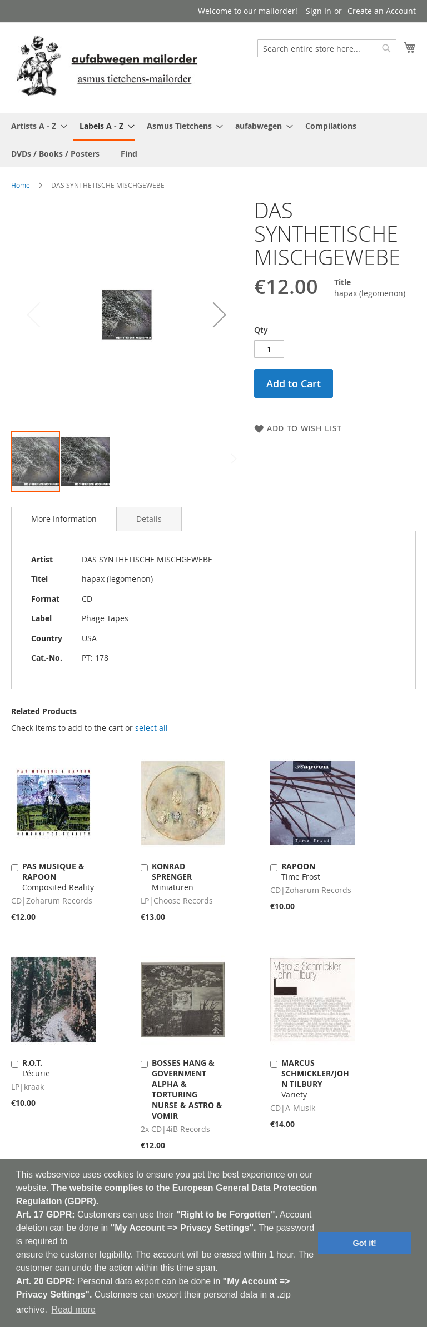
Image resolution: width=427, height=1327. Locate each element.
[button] (219, 314)
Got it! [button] (364, 1243)
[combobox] (326, 48)
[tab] (64, 519)
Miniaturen (172, 876)
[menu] (213, 140)
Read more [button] (73, 1309)
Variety (315, 1078)
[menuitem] (35, 126)
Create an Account (381, 11)
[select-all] (151, 728)
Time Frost (300, 871)
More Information (64, 518)
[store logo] (106, 67)
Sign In (318, 11)
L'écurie (36, 1068)
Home (20, 185)
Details (149, 518)
